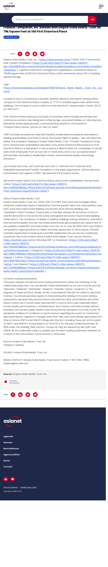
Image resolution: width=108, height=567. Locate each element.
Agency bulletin (11, 454)
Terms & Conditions (10, 487)
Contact (7, 466)
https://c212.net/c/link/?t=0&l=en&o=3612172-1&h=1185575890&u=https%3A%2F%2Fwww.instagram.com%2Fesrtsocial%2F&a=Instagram (52, 254)
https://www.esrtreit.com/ (54, 59)
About (6, 460)
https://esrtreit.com (15, 240)
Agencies (8, 436)
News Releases (11, 448)
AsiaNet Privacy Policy (28, 487)
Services (7, 442)
